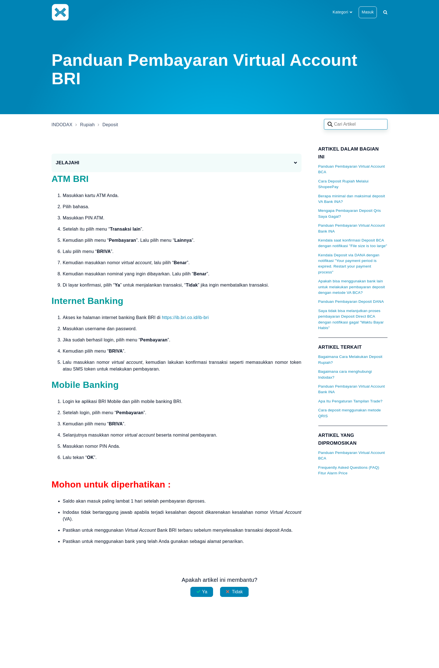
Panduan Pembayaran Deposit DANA (351, 301)
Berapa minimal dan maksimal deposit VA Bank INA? (351, 199)
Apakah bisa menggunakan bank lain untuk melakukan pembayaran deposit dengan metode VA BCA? (351, 287)
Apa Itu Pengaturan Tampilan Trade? (350, 401)
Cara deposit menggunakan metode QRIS (349, 413)
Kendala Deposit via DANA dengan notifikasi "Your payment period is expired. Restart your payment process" (349, 263)
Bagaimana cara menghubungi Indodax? (345, 374)
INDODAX (62, 124)
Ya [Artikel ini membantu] (204, 591)
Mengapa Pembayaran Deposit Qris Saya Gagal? (349, 213)
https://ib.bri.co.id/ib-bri (185, 317)
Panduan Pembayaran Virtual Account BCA (351, 169)
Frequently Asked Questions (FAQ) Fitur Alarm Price (348, 470)
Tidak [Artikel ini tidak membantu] (237, 591)
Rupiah (87, 124)
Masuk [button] (368, 12)
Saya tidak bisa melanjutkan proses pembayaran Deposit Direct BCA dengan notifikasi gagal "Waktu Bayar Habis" (351, 319)
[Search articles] (355, 124)
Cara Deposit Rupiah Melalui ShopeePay (343, 184)
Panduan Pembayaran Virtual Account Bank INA (351, 228)
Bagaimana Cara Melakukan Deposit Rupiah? (350, 359)
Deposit (110, 124)
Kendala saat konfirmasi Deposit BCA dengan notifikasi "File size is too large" (352, 243)
